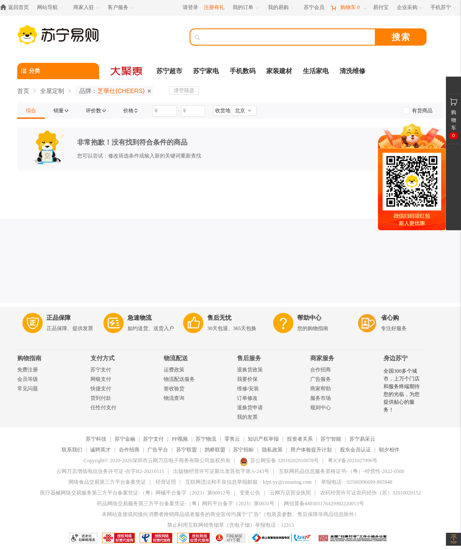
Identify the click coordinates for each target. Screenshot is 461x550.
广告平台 (157, 450)
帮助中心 (309, 318)
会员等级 (27, 379)
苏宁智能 (331, 439)
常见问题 (27, 389)
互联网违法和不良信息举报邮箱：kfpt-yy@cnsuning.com (248, 482)
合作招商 (320, 370)
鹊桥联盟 (215, 450)
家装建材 (279, 71)
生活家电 (316, 71)
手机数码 (242, 71)
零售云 (232, 439)
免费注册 (27, 370)
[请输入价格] (165, 111)
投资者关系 (300, 439)
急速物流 (140, 318)
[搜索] (288, 37)
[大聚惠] (127, 71)
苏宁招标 (243, 450)
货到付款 (100, 398)
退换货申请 (250, 408)
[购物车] (348, 7)
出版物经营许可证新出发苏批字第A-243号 (221, 471)
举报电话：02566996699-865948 (356, 482)
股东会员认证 (355, 450)
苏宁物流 (206, 439)
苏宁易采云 (362, 439)
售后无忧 (219, 318)
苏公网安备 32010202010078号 (279, 460)
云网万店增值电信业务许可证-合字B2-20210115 (110, 471)
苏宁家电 (206, 71)
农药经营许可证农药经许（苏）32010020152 (370, 493)
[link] (31, 110)
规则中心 (320, 408)
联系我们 (72, 450)
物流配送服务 (179, 379)
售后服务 (249, 358)
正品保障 (59, 318)
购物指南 (29, 358)
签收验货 (174, 389)
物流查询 (174, 398)
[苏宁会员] (314, 7)
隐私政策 (272, 450)
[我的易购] (281, 7)
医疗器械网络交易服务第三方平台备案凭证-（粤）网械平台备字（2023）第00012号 (135, 493)
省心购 (390, 318)
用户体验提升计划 (311, 450)
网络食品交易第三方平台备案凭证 (107, 482)
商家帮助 (320, 389)
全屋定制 (52, 90)
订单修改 (247, 398)
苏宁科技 (96, 439)
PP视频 (180, 439)
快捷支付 (100, 389)
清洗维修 (352, 71)
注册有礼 (214, 7)
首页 (23, 90)
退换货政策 (250, 370)
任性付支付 (103, 408)
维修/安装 (248, 389)
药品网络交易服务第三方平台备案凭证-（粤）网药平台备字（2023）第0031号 (185, 504)
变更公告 (250, 493)
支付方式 (102, 358)
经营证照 (166, 482)
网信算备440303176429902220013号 (324, 504)
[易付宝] (381, 7)
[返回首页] (16, 7)
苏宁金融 (125, 439)
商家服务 (322, 358)
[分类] (58, 71)
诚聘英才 (100, 450)
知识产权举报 (263, 439)
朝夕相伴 (389, 450)
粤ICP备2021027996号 (352, 460)
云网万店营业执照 (290, 493)
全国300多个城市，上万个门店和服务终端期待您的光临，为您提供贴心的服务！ (401, 390)
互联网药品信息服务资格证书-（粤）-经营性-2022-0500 (342, 471)
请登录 (190, 7)
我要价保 (247, 379)
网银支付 (100, 379)
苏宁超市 (169, 71)
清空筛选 (184, 90)
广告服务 (320, 379)
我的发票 (247, 417)
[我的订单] (246, 7)
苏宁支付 (100, 370)
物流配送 (176, 358)
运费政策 (174, 370)
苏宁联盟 (186, 450)
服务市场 (320, 398)
